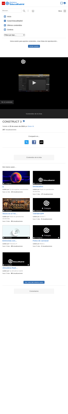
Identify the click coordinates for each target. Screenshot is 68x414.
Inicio (9, 17)
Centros (10, 30)
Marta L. (42, 243)
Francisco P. (13, 243)
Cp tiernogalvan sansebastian (19, 189)
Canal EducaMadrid (15, 21)
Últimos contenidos (14, 25)
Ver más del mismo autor (34, 282)
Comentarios (33, 291)
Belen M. (31, 126)
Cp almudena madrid (16, 271)
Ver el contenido (7, 102)
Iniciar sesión (34, 46)
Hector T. (42, 216)
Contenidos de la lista (34, 114)
